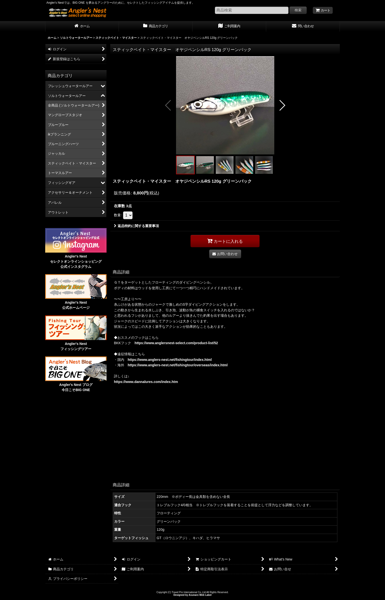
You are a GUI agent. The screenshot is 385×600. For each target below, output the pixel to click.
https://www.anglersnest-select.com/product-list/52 (176, 343)
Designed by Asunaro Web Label (192, 595)
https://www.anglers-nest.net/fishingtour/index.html (170, 360)
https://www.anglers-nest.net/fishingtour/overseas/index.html (178, 365)
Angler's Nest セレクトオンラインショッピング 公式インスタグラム (76, 261)
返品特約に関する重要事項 (136, 226)
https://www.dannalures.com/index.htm (146, 382)
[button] (168, 105)
